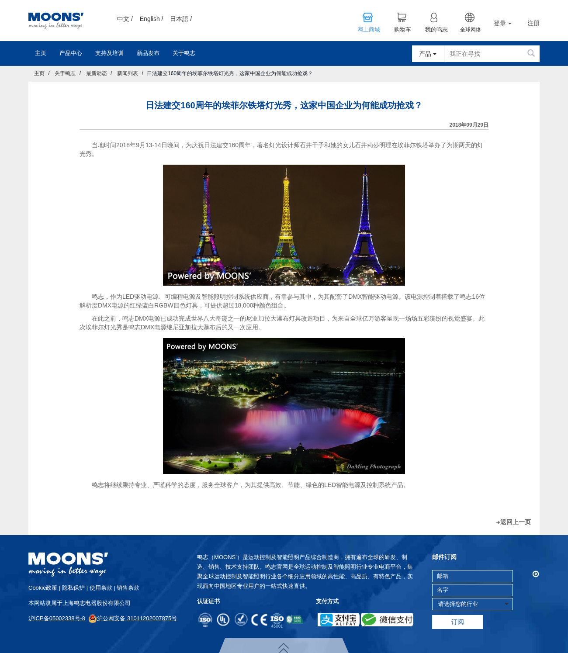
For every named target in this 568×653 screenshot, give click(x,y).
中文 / (125, 18)
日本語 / (181, 18)
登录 (503, 23)
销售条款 (128, 587)
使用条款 (101, 587)
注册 (533, 23)
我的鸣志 (436, 30)
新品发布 (148, 53)
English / (151, 18)
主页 (40, 53)
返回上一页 (515, 521)
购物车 (402, 30)
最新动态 (96, 73)
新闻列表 (127, 73)
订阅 (457, 621)
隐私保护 (73, 587)
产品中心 (70, 53)
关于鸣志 (184, 53)
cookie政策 (42, 587)
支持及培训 (109, 53)
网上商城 (368, 30)
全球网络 (470, 30)
